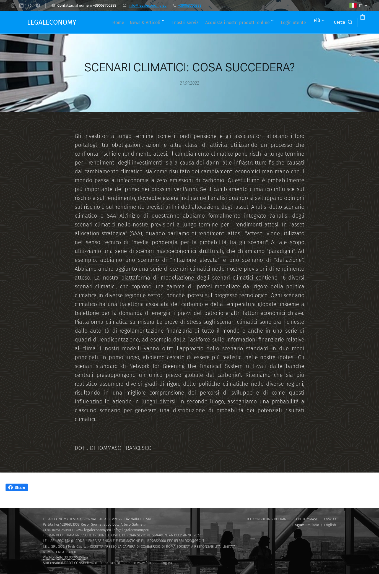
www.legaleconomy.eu (93, 530)
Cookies (330, 519)
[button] (322, 22)
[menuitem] (116, 22)
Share (16, 487)
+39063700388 (189, 5)
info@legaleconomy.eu (148, 5)
